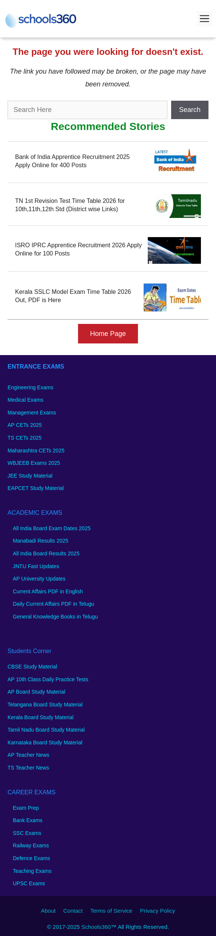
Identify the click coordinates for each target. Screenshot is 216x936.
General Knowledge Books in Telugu (55, 617)
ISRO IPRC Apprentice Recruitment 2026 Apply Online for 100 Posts (78, 249)
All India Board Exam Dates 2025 (51, 528)
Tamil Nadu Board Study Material (46, 730)
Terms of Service (111, 910)
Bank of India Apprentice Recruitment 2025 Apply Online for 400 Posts (72, 161)
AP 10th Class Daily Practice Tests (48, 679)
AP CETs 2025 (25, 425)
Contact (73, 910)
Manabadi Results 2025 (40, 541)
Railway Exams (31, 845)
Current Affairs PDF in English (48, 591)
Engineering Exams (30, 387)
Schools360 (96, 927)
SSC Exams (27, 833)
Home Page (108, 333)
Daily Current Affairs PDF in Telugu (53, 604)
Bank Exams (28, 820)
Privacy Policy (157, 910)
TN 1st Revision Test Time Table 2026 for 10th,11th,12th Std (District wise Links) (70, 205)
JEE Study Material (30, 476)
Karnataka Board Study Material (45, 742)
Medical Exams (25, 400)
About (48, 910)
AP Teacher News (28, 755)
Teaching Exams (32, 871)
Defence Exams (31, 858)
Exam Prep (26, 808)
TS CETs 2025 (24, 438)
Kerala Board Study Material (41, 717)
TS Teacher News (28, 768)
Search (190, 109)
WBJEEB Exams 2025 (34, 463)
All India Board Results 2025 (46, 553)
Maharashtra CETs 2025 (36, 451)
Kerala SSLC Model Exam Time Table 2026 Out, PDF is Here (73, 296)
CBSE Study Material (32, 667)
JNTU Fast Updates (36, 566)
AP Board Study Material (36, 692)
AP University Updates (39, 579)
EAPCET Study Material (36, 488)
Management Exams (32, 413)
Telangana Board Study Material (45, 705)
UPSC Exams (29, 883)
